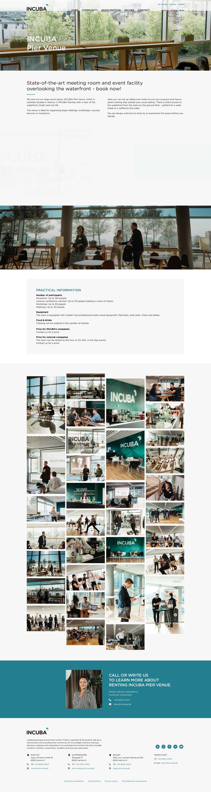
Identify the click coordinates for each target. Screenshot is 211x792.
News (181, 10)
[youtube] (181, 747)
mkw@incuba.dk (122, 704)
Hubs (74, 10)
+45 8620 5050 (41, 764)
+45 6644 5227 (122, 700)
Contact (144, 10)
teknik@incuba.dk (169, 763)
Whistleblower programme (134, 781)
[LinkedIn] (158, 747)
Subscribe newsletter (74, 781)
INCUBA (129, 10)
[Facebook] (169, 747)
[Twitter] (175, 747)
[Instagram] (163, 747)
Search (172, 4)
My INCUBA (163, 4)
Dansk (181, 4)
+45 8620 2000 (164, 759)
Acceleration (111, 10)
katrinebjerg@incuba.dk (83, 768)
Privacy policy (111, 781)
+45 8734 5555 (82, 764)
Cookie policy (94, 781)
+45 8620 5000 (123, 764)
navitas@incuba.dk (39, 768)
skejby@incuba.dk (121, 768)
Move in (165, 10)
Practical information (58, 290)
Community (90, 10)
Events (173, 10)
